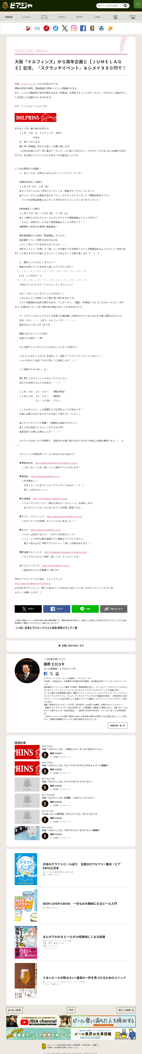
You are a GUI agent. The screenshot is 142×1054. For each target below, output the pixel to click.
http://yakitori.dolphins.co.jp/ (46, 530)
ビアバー (62, 17)
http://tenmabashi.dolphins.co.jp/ (50, 498)
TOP (71, 1010)
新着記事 (8, 17)
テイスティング (44, 17)
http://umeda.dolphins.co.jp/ (45, 476)
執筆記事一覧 (116, 726)
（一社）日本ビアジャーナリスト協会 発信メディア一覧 (46, 627)
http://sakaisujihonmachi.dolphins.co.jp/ (56, 463)
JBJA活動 (115, 17)
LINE (88, 609)
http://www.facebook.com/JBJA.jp (33, 583)
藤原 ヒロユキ (54, 664)
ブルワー (79, 17)
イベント (26, 17)
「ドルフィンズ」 (28, 84)
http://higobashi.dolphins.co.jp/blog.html (65, 552)
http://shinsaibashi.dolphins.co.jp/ (64, 516)
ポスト (31, 609)
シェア (60, 609)
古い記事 (16, 1010)
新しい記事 (125, 1010)
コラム (97, 17)
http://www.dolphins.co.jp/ (56, 565)
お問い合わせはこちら (73, 645)
